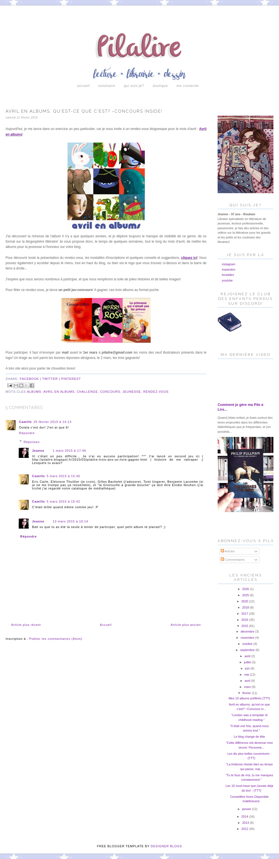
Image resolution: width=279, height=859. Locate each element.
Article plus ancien (186, 624)
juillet (248, 662)
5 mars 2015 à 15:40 (63, 476)
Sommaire (106, 86)
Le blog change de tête (249, 736)
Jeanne (38, 450)
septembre (248, 650)
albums (34, 391)
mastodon (228, 269)
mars (248, 686)
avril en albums (58, 391)
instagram (228, 264)
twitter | (51, 378)
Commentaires (233, 559)
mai (247, 674)
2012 (245, 828)
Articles (228, 551)
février (247, 693)
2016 (245, 619)
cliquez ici (189, 258)
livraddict (228, 274)
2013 (246, 822)
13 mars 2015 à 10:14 (70, 521)
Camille (25, 421)
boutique (160, 86)
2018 (246, 607)
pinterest (71, 378)
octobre (247, 643)
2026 (246, 589)
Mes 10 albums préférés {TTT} (249, 698)
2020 (245, 601)
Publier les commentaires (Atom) (55, 638)
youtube (227, 280)
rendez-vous (156, 391)
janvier (247, 809)
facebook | (31, 378)
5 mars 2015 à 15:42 (63, 501)
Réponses (32, 441)
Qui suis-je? (134, 86)
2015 (245, 626)
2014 (245, 816)
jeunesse (131, 391)
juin (248, 668)
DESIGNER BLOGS (166, 846)
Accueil (83, 86)
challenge (87, 391)
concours (110, 391)
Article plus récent (26, 624)
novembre (247, 637)
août (247, 656)
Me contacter (188, 86)
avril (248, 680)
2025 (246, 595)
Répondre (27, 433)
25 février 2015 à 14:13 (52, 421)
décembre (247, 631)
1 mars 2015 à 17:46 (69, 450)
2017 (245, 613)
